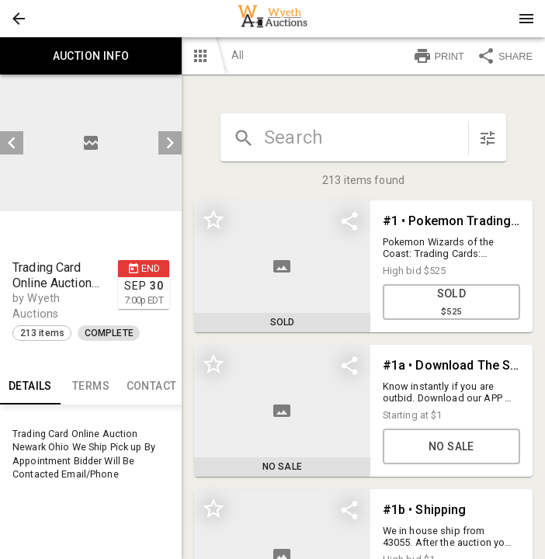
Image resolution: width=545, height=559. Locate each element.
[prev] (11, 143)
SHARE (505, 56)
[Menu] (526, 18)
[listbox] (91, 143)
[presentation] (272, 19)
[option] (91, 143)
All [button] (237, 55)
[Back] (18, 18)
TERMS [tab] (91, 385)
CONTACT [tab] (151, 385)
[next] (170, 143)
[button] (18, 18)
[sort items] (487, 138)
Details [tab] (30, 385)
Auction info (91, 56)
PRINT (438, 56)
